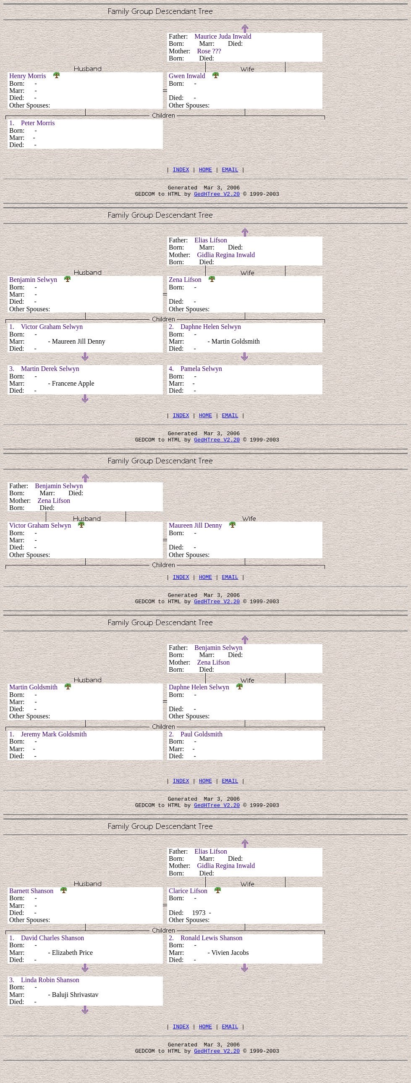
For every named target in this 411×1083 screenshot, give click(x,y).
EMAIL (230, 170)
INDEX (181, 170)
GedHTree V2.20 (217, 197)
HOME (205, 170)
